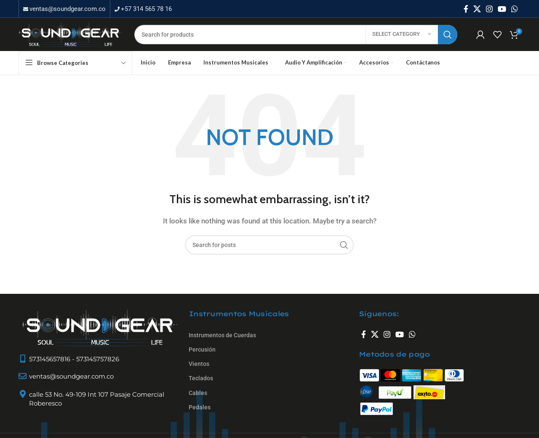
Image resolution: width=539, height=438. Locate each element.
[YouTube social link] (502, 9)
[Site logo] (70, 39)
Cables (198, 401)
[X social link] (477, 9)
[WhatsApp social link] (514, 9)
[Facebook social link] (466, 9)
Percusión (202, 358)
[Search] (295, 40)
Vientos (199, 372)
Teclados (201, 387)
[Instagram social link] (489, 9)
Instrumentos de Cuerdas (222, 343)
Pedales (200, 415)
